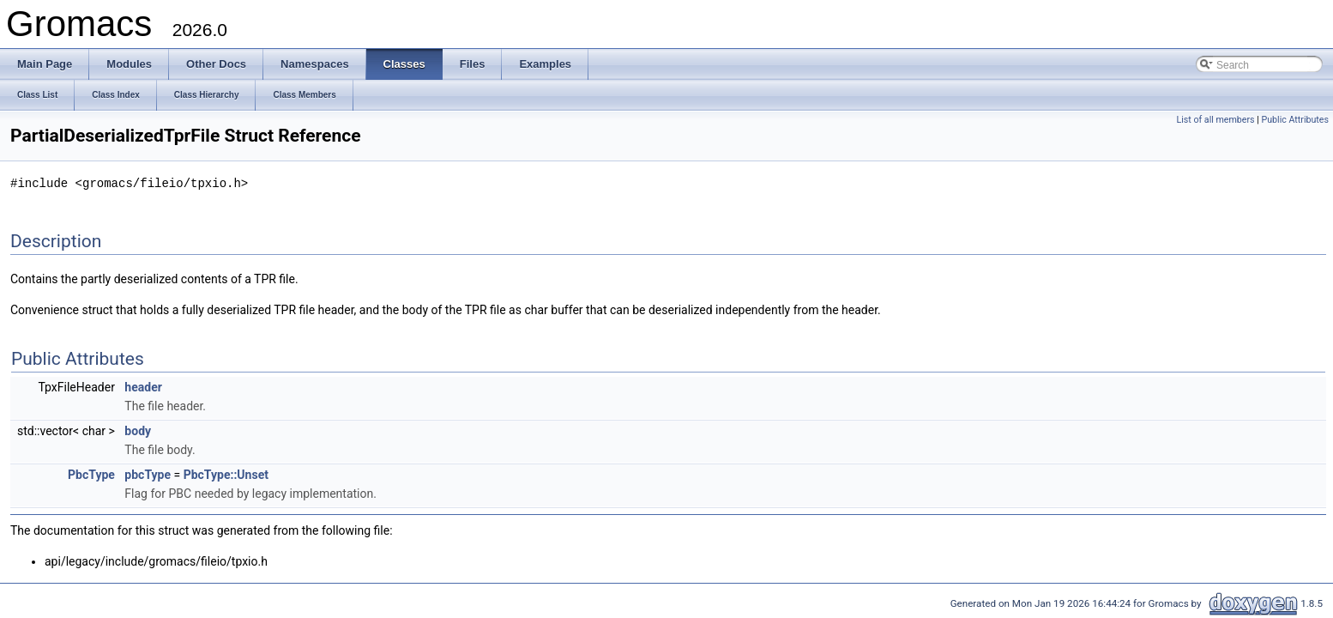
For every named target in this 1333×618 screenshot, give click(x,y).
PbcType (91, 474)
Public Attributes (1295, 119)
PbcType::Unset (226, 474)
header (142, 386)
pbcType (147, 474)
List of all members (1215, 119)
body (137, 430)
